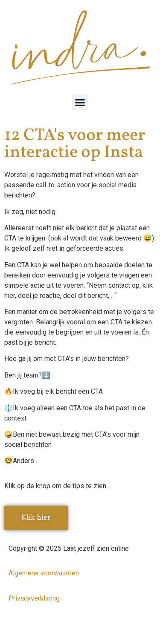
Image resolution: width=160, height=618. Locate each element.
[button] (80, 102)
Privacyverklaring (34, 598)
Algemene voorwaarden (44, 573)
